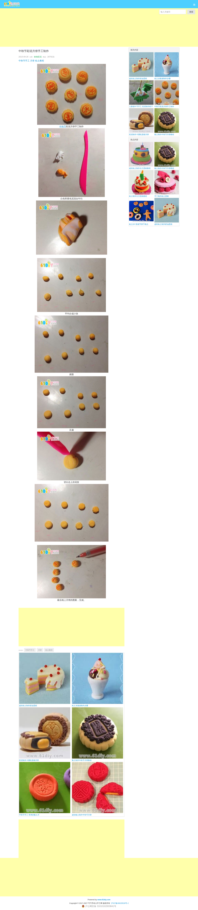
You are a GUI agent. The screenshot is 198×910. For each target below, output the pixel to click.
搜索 (191, 12)
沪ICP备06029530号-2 (120, 903)
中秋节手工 (24, 61)
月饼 (32, 61)
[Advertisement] (82, 33)
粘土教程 (39, 61)
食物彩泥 (38, 57)
